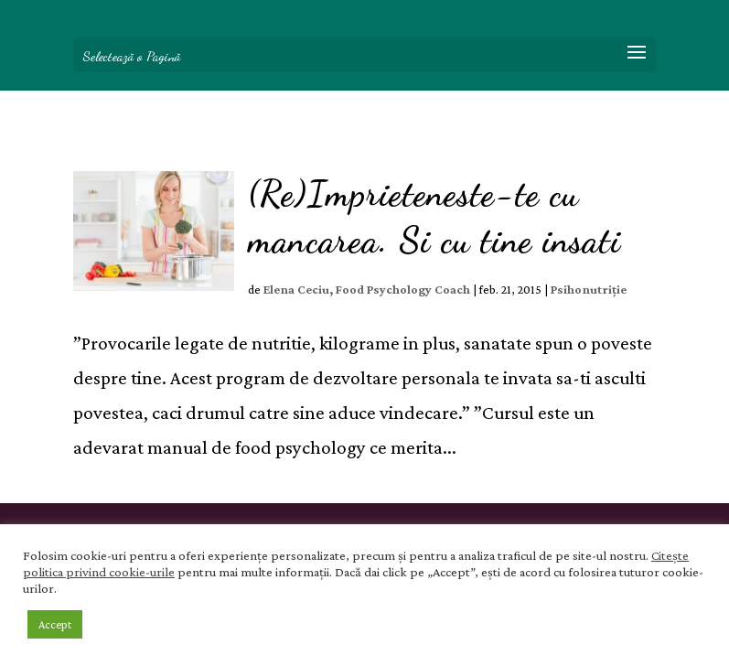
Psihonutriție (589, 289)
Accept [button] (54, 624)
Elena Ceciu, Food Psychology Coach (366, 289)
